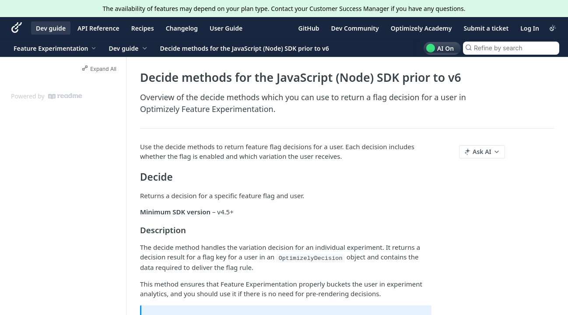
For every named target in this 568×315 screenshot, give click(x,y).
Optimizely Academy (421, 28)
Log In (529, 28)
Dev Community (355, 28)
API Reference (98, 28)
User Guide (226, 28)
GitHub (308, 28)
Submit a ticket (485, 28)
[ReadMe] (65, 96)
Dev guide (51, 28)
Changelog (182, 28)
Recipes (142, 28)
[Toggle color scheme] (552, 28)
